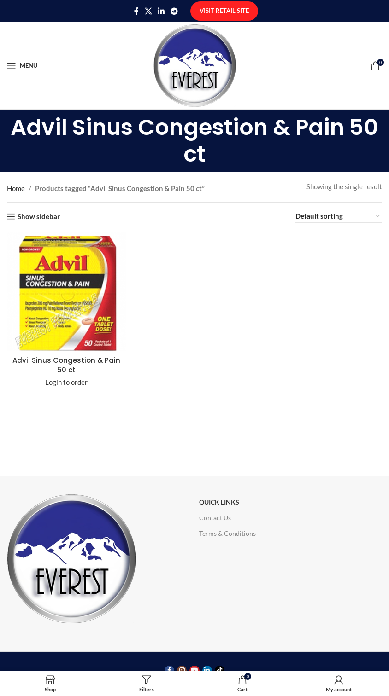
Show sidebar (39, 216)
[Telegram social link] (174, 11)
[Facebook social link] (136, 11)
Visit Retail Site (224, 10)
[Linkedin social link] (161, 11)
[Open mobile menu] (22, 66)
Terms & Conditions (227, 533)
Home (16, 188)
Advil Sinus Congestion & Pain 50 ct (66, 365)
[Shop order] (338, 216)
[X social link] (148, 11)
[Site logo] (194, 64)
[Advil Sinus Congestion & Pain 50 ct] (66, 291)
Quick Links (219, 502)
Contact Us (215, 518)
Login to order (66, 382)
